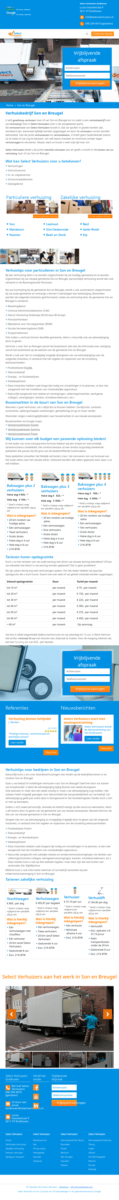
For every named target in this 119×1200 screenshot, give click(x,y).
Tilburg (91, 1144)
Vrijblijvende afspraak (102, 33)
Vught (91, 1148)
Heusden (65, 1160)
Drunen (91, 1165)
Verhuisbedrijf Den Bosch (72, 1140)
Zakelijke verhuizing (15, 1148)
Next (109, 1011)
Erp (85, 235)
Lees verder (17, 742)
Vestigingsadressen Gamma (24, 429)
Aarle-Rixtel (91, 229)
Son (12, 224)
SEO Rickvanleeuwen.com (82, 1187)
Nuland (64, 1165)
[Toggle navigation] (87, 34)
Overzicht (50, 752)
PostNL (28, 367)
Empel (63, 1148)
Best (86, 224)
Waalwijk (92, 1169)
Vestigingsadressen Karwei (23, 425)
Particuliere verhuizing (16, 1144)
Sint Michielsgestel (96, 1156)
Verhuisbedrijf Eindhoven (99, 1140)
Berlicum (65, 1152)
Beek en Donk (56, 235)
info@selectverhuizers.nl (99, 17)
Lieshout (52, 224)
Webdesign (64, 1187)
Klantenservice (39, 1140)
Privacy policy (39, 1148)
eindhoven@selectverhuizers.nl (25, 1108)
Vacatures (37, 1160)
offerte (33, 507)
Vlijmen (91, 1152)
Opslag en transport (15, 1156)
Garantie (37, 1156)
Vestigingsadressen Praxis (23, 434)
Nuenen (15, 235)
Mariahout (16, 229)
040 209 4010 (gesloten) (99, 23)
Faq (34, 1144)
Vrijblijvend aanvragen (90, 83)
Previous (11, 1011)
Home (8, 1140)
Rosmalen (65, 1144)
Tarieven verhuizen (14, 1152)
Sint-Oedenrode (57, 229)
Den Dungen (67, 1156)
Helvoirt (92, 1160)
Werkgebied (38, 1152)
